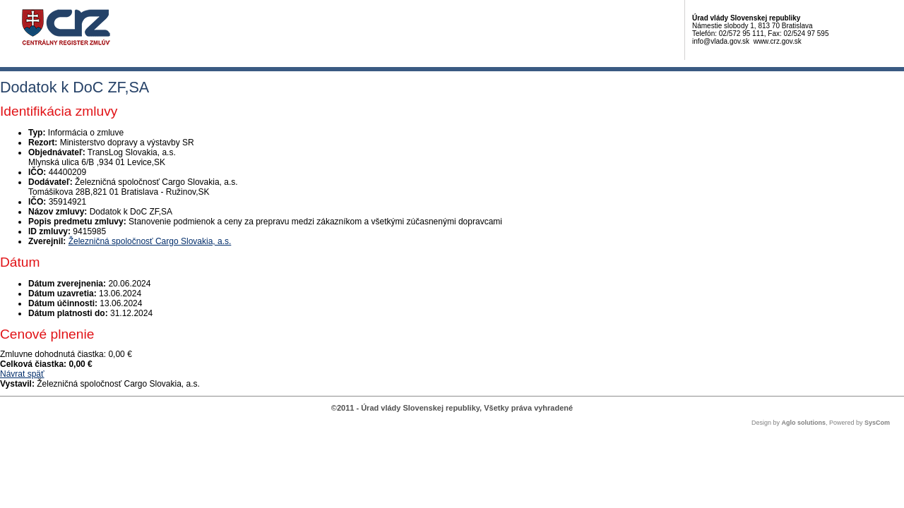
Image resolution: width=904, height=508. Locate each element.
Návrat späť (22, 374)
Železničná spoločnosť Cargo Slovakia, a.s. (150, 241)
